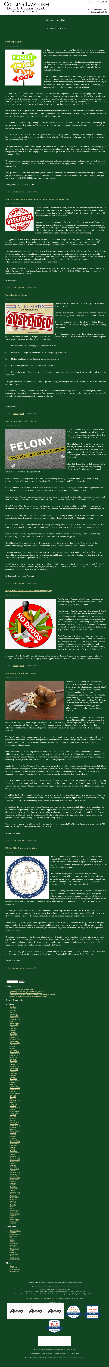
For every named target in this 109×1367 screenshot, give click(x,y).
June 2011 (13, 1203)
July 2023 (13, 1026)
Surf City (44, 1294)
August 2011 (14, 1199)
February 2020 (14, 1080)
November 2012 (15, 1174)
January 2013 (14, 1170)
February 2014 (14, 1152)
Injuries (12, 1241)
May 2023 (13, 1030)
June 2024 (13, 1008)
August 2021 (14, 1057)
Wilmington (68, 1294)
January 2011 (14, 1212)
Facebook (50, 1302)
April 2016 (13, 1118)
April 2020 (13, 1077)
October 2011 (14, 1195)
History (12, 1239)
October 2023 (14, 1021)
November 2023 (15, 1019)
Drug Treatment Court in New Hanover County (21, 673)
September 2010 (15, 1219)
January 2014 (14, 1154)
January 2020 (14, 1082)
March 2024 (13, 1012)
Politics (12, 1256)
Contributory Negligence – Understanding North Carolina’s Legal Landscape (33, 994)
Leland (77, 1291)
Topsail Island (60, 1294)
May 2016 (13, 1116)
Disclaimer (37, 1349)
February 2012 (14, 1188)
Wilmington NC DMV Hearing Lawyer (44, 1298)
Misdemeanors (14, 1248)
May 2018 (13, 1097)
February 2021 (14, 1062)
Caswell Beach (47, 1291)
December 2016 (15, 1107)
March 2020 (13, 1079)
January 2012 (14, 1190)
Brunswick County (56, 1289)
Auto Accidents (14, 1229)
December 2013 (15, 1156)
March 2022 (13, 1050)
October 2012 (14, 1176)
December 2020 (15, 1066)
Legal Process (14, 1247)
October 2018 (14, 1091)
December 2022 (15, 1039)
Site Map (42, 1349)
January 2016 (14, 1124)
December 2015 (15, 1125)
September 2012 (15, 1177)
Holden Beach (63, 1291)
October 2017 (14, 1102)
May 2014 (13, 1147)
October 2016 (14, 1109)
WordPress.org (14, 1271)
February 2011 (14, 1210)
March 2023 (13, 1034)
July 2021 (13, 1059)
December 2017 (15, 1100)
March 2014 (13, 1151)
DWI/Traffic (13, 1236)
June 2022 (13, 1044)
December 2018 (15, 1088)
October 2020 (14, 1068)
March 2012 (13, 1186)
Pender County (66, 1289)
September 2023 (15, 1023)
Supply (39, 1294)
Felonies (12, 1238)
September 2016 (15, 1111)
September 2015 (15, 1131)
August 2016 (14, 1113)
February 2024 (14, 1014)
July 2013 (13, 1163)
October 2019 (14, 1084)
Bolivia (26, 1291)
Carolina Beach (38, 1291)
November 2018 (15, 1089)
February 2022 (14, 1052)
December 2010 (15, 1213)
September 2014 (15, 1143)
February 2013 (14, 1169)
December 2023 (15, 1017)
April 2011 (13, 1206)
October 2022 (14, 1041)
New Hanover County (44, 1289)
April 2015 (13, 1138)
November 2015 (15, 1127)
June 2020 (13, 1073)
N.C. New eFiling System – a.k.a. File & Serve (21, 848)
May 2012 (13, 1183)
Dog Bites (13, 1232)
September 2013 (15, 1160)
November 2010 (15, 1215)
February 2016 (14, 1122)
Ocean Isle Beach (20, 1294)
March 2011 (13, 1208)
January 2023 (14, 1037)
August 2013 (14, 1161)
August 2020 (14, 1070)
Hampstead (55, 1291)
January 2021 (14, 1064)
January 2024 (14, 1016)
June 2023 (13, 1028)
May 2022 (13, 1046)
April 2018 (13, 1098)
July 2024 (13, 1007)
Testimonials (29, 1298)
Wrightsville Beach (88, 1294)
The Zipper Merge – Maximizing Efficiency (22, 989)
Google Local (49, 1357)
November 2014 (15, 1142)
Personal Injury (14, 1254)
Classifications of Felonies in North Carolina (20, 421)
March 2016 (13, 1120)
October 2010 (14, 1217)
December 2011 (15, 1192)
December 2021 (15, 1053)
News (12, 1250)
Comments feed (15, 1269)
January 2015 (14, 1140)
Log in (12, 1266)
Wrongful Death (15, 1259)
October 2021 (14, 1055)
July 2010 (13, 1222)
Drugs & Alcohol (15, 1234)
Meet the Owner (29, 1357)
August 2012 (14, 1179)
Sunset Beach (52, 1294)
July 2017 (13, 1106)
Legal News (13, 1245)
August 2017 (14, 1104)
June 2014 (13, 1145)
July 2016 (13, 1115)
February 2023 (14, 1035)
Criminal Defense (15, 1230)
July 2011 (13, 1201)
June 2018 (13, 1095)
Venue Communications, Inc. (76, 1357)
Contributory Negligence (13, 42)
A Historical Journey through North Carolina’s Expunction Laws (29, 996)
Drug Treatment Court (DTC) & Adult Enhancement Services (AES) (28, 591)
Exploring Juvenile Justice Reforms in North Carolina (26, 993)
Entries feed (13, 1267)
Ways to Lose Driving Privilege (16, 295)
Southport (34, 1294)
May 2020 (13, 1075)
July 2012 (13, 1181)
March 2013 (13, 1167)
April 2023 (13, 1032)
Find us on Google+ (39, 1357)
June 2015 (13, 1134)
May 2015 (13, 1136)
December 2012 (15, 1172)
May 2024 (13, 1010)
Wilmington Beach (77, 1294)
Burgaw (30, 1291)
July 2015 (13, 1133)
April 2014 (13, 1149)
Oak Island (82, 1291)
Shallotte (28, 1294)
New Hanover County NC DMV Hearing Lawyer (69, 1298)
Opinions (13, 1252)
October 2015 (14, 1129)
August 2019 (14, 1086)
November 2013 (15, 1158)
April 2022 (13, 1048)
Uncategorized (18, 192)
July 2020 (13, 1071)
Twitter (59, 1302)
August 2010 (14, 1221)
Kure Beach (71, 1291)
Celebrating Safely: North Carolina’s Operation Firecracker (27, 991)
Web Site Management (60, 1357)
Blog (55, 1302)
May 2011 (13, 1204)
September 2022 (15, 1043)
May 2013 (13, 1165)
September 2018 (15, 1093)
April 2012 (13, 1185)
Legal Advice (14, 1243)
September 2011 (15, 1197)
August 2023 (14, 1025)
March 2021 (13, 1061)
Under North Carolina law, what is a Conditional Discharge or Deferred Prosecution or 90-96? (37, 199)
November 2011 (15, 1194)
